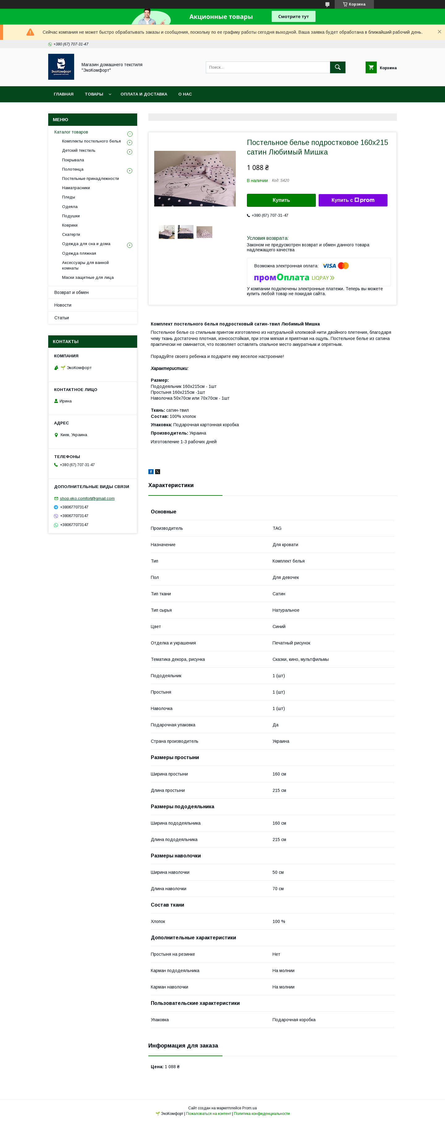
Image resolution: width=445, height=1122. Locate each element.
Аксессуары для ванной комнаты (85, 265)
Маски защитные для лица (88, 277)
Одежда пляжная (79, 253)
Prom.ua (249, 1108)
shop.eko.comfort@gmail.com (87, 498)
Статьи (61, 317)
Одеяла (70, 206)
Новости (62, 305)
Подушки (71, 216)
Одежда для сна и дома (86, 243)
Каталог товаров (71, 132)
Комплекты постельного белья (91, 141)
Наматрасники (76, 187)
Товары (94, 94)
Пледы (68, 197)
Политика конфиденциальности (262, 1113)
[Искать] (337, 67)
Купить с (353, 200)
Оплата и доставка (144, 94)
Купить (281, 200)
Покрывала (73, 160)
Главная (64, 94)
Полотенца (72, 169)
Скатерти (71, 234)
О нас (185, 94)
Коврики (70, 225)
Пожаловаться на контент (208, 1113)
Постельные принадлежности (90, 178)
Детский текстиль (78, 150)
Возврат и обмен (71, 292)
